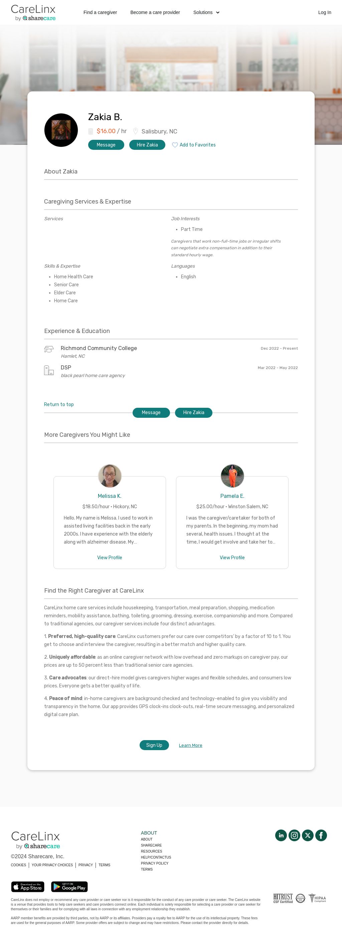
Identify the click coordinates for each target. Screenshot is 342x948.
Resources (151, 851)
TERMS (104, 865)
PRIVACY (85, 865)
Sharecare (151, 845)
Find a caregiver (100, 12)
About (146, 839)
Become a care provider (155, 12)
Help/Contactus (156, 857)
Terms (147, 869)
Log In (324, 12)
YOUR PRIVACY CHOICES (52, 865)
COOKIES (18, 865)
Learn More (190, 745)
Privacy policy (154, 863)
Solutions (206, 12)
